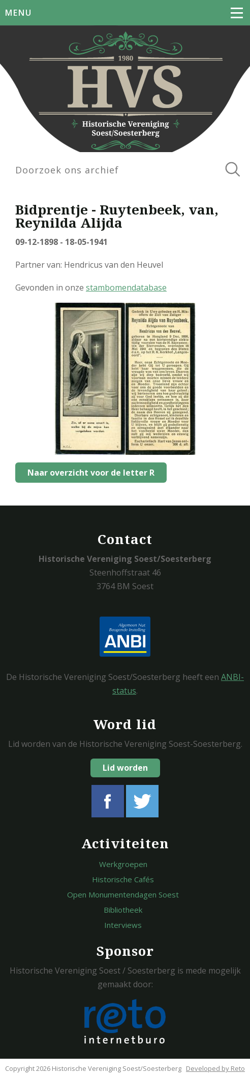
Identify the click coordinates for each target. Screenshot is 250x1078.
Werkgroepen (123, 864)
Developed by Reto (215, 1068)
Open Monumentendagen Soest (123, 894)
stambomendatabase (126, 287)
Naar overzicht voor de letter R (90, 472)
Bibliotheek (123, 910)
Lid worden (125, 767)
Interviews (123, 925)
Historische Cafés (123, 879)
